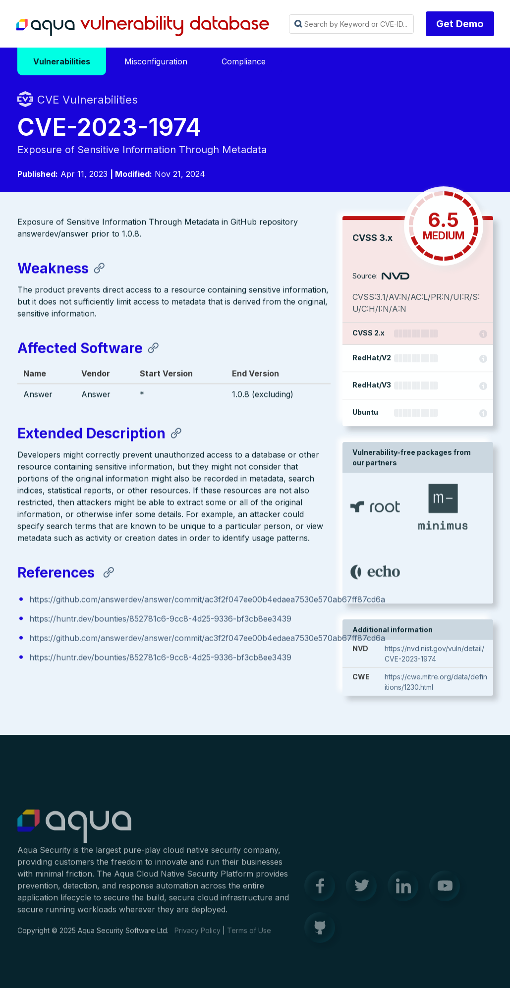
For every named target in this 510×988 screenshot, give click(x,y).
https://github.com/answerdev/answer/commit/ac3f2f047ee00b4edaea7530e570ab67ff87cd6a (207, 600)
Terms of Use (249, 935)
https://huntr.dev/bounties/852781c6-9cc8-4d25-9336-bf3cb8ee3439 (160, 620)
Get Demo (460, 24)
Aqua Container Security (74, 831)
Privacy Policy (197, 935)
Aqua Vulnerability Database (142, 26)
